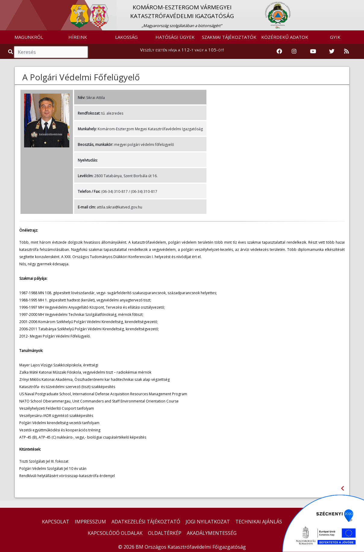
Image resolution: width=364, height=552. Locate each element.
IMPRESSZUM (90, 521)
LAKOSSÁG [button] (126, 37)
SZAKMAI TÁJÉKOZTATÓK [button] (229, 37)
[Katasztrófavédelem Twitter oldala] (331, 51)
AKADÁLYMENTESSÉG (212, 533)
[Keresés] (51, 52)
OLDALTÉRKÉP (164, 533)
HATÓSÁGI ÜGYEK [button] (175, 37)
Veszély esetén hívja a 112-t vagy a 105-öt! (182, 50)
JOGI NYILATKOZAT (208, 521)
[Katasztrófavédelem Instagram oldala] (294, 51)
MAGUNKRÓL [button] (28, 37)
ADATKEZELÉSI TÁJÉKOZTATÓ (145, 521)
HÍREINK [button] (77, 37)
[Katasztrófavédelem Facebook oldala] (279, 51)
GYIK (335, 37)
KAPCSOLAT (55, 521)
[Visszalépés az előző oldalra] (342, 488)
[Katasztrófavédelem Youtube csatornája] (313, 51)
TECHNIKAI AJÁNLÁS (258, 521)
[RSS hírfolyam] (347, 51)
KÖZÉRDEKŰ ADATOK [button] (284, 37)
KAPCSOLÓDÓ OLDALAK (115, 533)
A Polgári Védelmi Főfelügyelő (81, 77)
